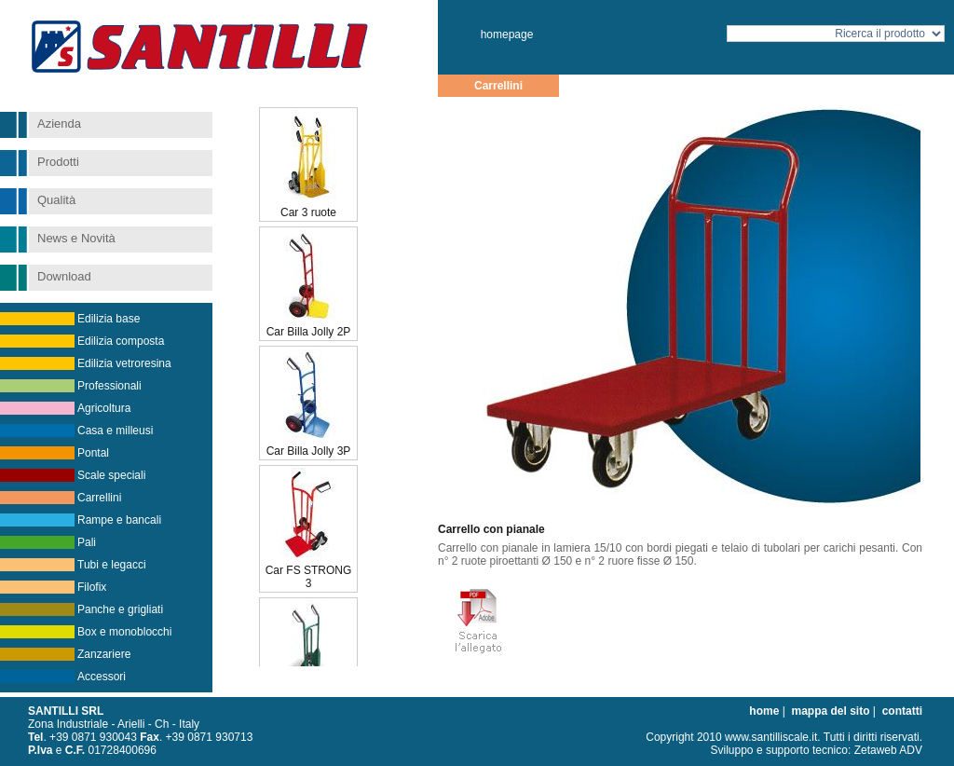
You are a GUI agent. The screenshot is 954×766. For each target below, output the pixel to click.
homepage (507, 34)
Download (64, 276)
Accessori (101, 676)
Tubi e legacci (111, 564)
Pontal (93, 452)
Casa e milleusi (115, 430)
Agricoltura (103, 408)
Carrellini (99, 497)
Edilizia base (108, 318)
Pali (86, 542)
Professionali (109, 385)
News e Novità (76, 238)
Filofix (91, 587)
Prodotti (58, 162)
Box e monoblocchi (124, 631)
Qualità (56, 200)
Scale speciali (111, 475)
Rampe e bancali (119, 520)
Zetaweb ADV (888, 750)
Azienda (59, 123)
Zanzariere (103, 654)
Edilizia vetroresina (124, 363)
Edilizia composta (120, 341)
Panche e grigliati (120, 609)
